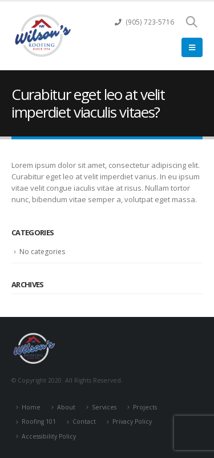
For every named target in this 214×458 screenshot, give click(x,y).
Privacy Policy (132, 421)
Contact (84, 421)
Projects (145, 407)
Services (104, 407)
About (66, 407)
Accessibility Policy (49, 436)
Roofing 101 (39, 421)
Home (31, 407)
